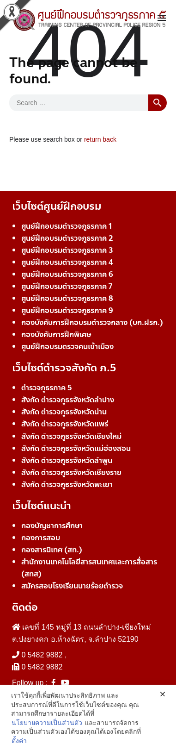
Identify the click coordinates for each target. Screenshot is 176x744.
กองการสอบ (40, 538)
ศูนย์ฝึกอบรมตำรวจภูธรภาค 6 (67, 274)
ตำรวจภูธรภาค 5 (46, 388)
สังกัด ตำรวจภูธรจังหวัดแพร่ (64, 424)
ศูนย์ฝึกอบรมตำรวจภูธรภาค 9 (67, 310)
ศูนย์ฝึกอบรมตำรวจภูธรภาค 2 (67, 238)
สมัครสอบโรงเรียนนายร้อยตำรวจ (72, 586)
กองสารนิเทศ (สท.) (51, 550)
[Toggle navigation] (161, 18)
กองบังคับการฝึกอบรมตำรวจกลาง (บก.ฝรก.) (92, 322)
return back (100, 139)
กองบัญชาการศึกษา (52, 525)
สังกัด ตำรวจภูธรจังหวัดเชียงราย (71, 472)
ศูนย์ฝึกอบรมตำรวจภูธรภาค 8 (67, 298)
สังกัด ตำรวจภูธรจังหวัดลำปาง (67, 400)
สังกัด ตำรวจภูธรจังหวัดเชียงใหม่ (71, 436)
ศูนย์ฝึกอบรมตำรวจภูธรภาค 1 (66, 226)
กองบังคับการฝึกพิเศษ (56, 334)
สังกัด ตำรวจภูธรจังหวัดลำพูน (66, 460)
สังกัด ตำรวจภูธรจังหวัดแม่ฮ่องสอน (76, 448)
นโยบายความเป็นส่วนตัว (47, 739)
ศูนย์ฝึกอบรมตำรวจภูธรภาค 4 (67, 262)
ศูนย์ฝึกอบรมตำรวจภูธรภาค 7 (66, 286)
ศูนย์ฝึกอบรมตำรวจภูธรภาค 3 (67, 250)
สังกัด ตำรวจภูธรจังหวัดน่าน (64, 412)
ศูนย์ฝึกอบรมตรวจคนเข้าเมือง (67, 346)
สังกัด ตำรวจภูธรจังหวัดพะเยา (67, 484)
